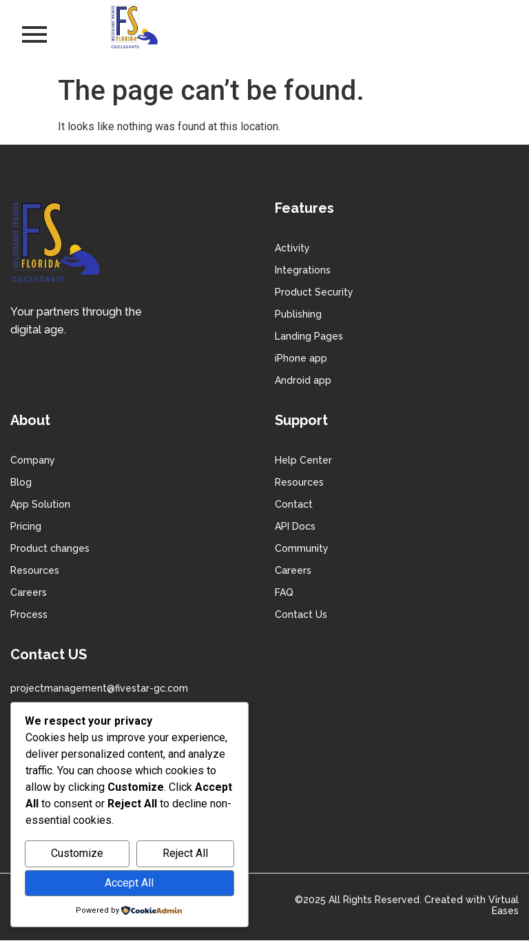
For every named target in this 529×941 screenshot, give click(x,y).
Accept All (129, 882)
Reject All (185, 853)
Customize (77, 853)
